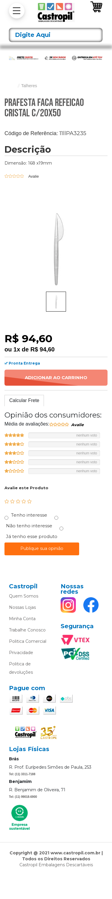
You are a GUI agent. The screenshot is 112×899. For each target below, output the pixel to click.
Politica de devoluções (21, 668)
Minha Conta (22, 618)
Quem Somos (23, 596)
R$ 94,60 (42, 349)
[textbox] (56, 35)
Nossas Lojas (22, 607)
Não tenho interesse (29, 526)
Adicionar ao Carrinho (56, 377)
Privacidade (21, 652)
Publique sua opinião (41, 548)
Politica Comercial (27, 641)
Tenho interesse (29, 515)
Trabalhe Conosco (27, 630)
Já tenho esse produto (31, 536)
